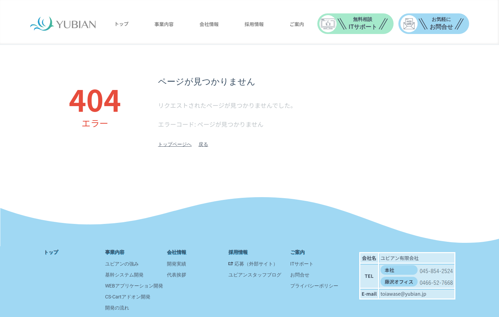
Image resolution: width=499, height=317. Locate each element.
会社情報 (209, 24)
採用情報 (254, 24)
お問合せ (299, 275)
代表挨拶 (176, 275)
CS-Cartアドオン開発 (127, 296)
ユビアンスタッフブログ (254, 275)
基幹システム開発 (124, 275)
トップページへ (175, 144)
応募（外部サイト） (256, 264)
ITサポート (302, 264)
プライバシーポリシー (314, 285)
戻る (203, 144)
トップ (121, 23)
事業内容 (164, 24)
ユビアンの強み (122, 264)
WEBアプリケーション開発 (134, 285)
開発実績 (176, 264)
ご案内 (297, 24)
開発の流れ (117, 307)
